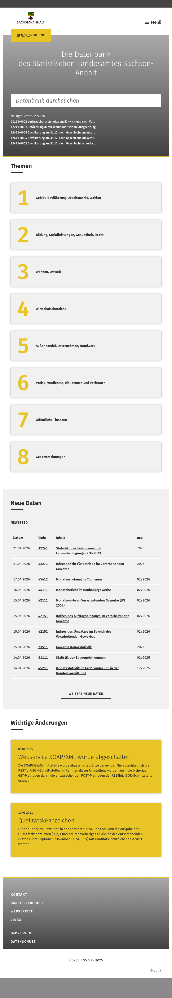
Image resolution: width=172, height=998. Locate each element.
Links (16, 920)
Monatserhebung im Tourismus (79, 579)
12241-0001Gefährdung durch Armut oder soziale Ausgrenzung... (54, 127)
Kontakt (19, 894)
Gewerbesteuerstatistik (74, 647)
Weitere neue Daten (86, 694)
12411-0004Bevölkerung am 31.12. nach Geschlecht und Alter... (53, 138)
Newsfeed (19, 523)
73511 (43, 647)
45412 (43, 579)
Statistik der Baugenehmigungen (81, 658)
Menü (156, 22)
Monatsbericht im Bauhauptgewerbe (83, 590)
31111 (43, 658)
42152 (43, 631)
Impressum (21, 933)
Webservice (22, 911)
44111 (43, 590)
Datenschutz (23, 942)
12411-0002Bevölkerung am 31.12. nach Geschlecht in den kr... (53, 143)
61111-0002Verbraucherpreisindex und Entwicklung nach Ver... (53, 121)
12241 (43, 548)
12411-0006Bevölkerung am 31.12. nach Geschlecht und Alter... (53, 132)
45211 (43, 668)
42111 (43, 600)
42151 (43, 616)
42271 (43, 564)
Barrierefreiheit (27, 903)
